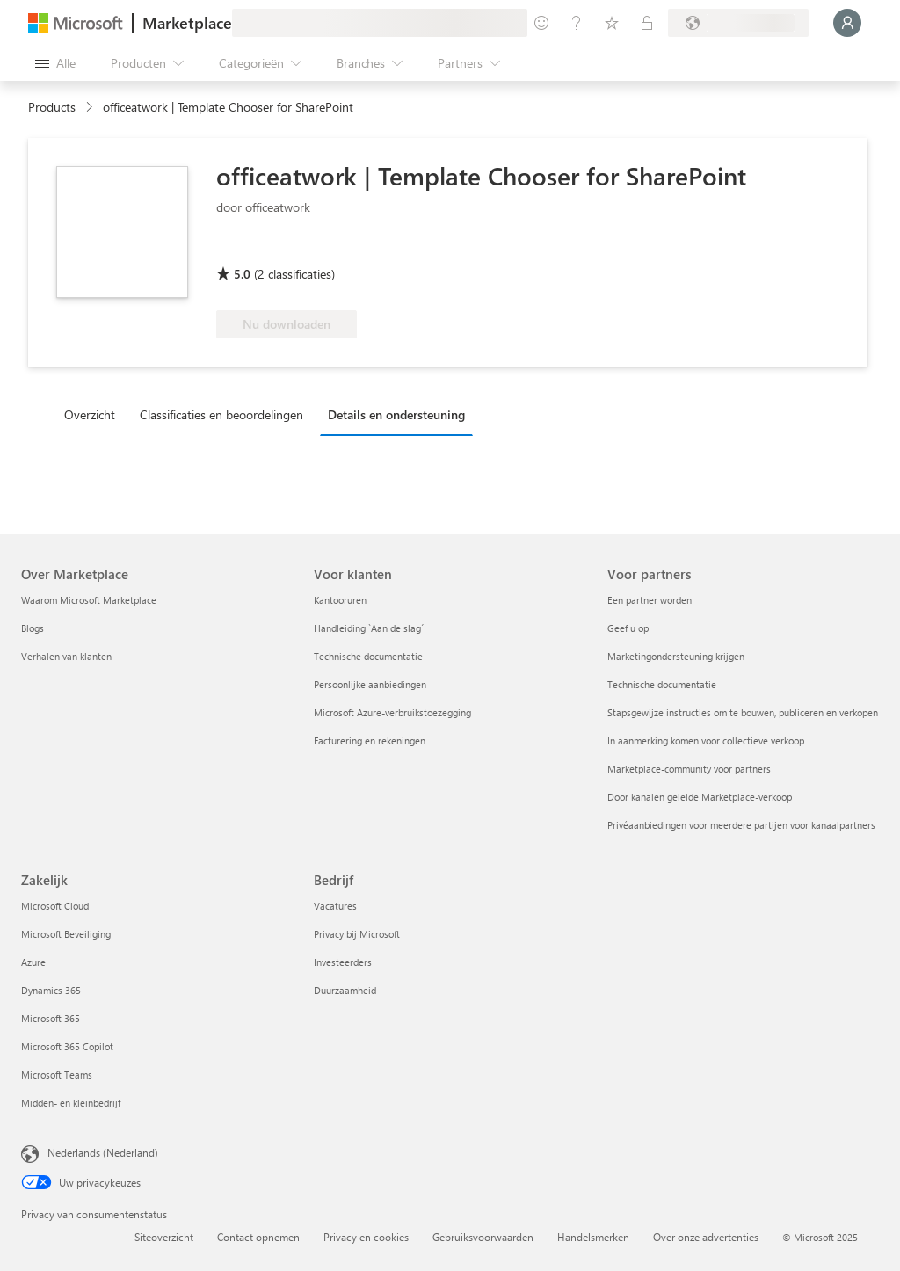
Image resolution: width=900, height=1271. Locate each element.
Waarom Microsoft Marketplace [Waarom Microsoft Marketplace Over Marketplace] (88, 599)
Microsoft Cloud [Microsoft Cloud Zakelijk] (55, 905)
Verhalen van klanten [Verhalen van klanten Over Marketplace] (66, 656)
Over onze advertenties (705, 1237)
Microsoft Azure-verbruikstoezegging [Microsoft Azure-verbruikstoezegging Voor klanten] (392, 712)
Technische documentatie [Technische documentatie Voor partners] (661, 684)
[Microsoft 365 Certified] (281, 248)
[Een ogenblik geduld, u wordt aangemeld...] (847, 23)
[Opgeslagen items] (612, 23)
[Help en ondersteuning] (576, 23)
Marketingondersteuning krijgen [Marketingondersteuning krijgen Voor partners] (675, 656)
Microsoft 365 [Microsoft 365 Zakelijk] (50, 1018)
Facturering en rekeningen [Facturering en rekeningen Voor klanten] (369, 740)
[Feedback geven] (541, 23)
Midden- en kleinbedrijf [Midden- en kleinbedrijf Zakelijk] (70, 1102)
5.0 (242, 273)
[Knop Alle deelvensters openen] (55, 63)
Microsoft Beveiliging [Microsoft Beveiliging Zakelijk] (66, 934)
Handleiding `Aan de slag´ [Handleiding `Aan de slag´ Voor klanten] (369, 628)
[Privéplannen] (647, 23)
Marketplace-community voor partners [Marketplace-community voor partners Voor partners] (689, 768)
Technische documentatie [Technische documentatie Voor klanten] (368, 656)
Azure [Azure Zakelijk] (33, 962)
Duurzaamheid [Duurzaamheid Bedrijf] (345, 990)
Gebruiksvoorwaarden (482, 1237)
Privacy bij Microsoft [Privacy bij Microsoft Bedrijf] (357, 934)
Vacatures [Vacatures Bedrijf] (335, 905)
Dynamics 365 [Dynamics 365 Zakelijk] (51, 990)
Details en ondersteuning (396, 414)
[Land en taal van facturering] (738, 23)
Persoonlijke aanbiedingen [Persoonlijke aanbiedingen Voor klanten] (370, 684)
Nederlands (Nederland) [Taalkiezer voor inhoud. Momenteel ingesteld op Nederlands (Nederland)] (102, 1152)
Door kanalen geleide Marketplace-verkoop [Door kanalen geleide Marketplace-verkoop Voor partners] (699, 796)
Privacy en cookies (366, 1237)
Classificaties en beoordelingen (221, 414)
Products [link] (52, 106)
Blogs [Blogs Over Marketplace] (32, 628)
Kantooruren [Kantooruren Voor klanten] (340, 599)
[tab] (94, 414)
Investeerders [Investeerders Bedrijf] (343, 962)
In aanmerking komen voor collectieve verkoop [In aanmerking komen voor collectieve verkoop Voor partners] (705, 740)
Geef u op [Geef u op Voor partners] (628, 628)
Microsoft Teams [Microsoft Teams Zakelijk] (56, 1074)
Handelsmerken (593, 1237)
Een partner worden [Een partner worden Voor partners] (649, 599)
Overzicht (89, 414)
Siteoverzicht (163, 1237)
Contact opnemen (258, 1237)
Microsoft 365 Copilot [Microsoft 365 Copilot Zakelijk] (67, 1046)
